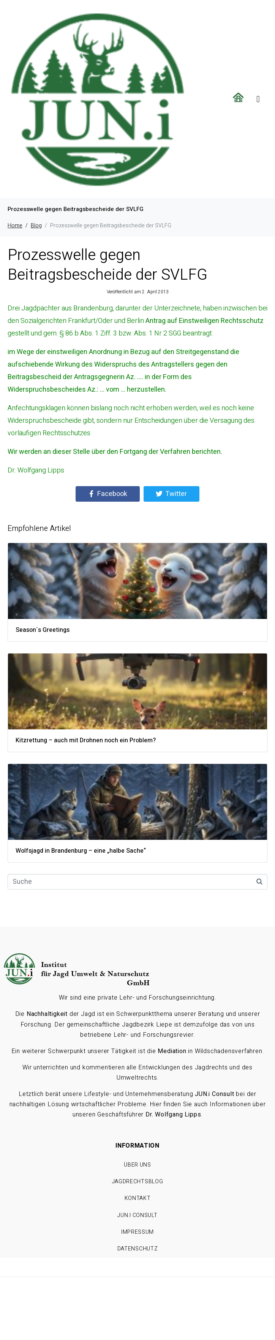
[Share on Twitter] (171, 494)
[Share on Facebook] (108, 494)
